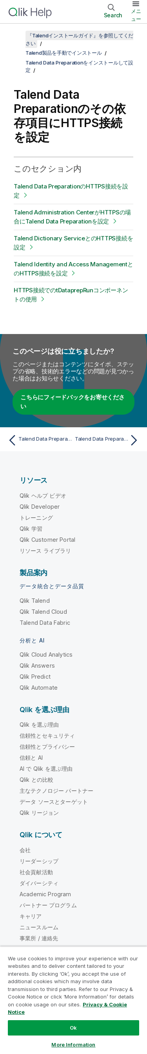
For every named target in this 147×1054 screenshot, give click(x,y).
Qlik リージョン (39, 812)
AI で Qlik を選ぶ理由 (46, 768)
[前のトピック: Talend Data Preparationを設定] (39, 440)
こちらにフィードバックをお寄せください (72, 401)
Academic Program (45, 894)
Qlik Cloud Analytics (46, 654)
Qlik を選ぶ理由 (39, 724)
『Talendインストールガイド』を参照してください (79, 39)
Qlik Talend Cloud (43, 611)
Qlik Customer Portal (47, 539)
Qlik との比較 (36, 779)
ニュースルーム (39, 927)
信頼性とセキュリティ (47, 735)
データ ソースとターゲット (54, 801)
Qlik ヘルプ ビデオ (43, 495)
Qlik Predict (35, 676)
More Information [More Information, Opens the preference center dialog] (73, 1044)
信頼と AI (31, 757)
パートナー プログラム (48, 905)
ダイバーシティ (39, 883)
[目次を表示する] (16, 35)
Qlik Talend (35, 600)
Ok (73, 1027)
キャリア (31, 916)
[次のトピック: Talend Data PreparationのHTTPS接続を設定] (108, 440)
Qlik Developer (40, 506)
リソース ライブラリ (45, 550)
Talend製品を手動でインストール (63, 53)
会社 (25, 850)
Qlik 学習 (31, 528)
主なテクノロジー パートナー (56, 790)
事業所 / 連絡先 (39, 938)
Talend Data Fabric (45, 622)
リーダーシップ (39, 861)
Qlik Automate (39, 687)
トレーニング (36, 517)
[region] (73, 1000)
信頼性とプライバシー (47, 746)
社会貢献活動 (36, 872)
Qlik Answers (37, 665)
